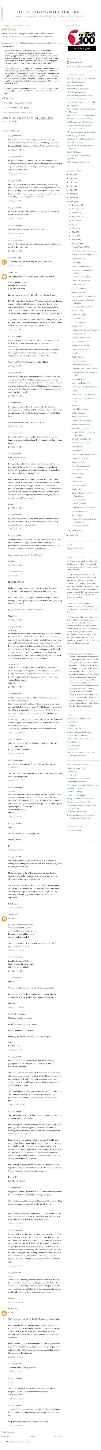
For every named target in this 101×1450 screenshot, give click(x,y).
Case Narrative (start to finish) (78, 718)
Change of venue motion (76, 782)
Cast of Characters (79, 500)
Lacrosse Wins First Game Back (84, 296)
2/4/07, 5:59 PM (15, 251)
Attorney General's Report (77, 768)
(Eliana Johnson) (79, 155)
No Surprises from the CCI (82, 307)
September (76, 216)
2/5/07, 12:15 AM (16, 1104)
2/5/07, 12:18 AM (16, 1181)
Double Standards (78, 322)
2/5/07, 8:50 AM (16, 1357)
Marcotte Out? (77, 450)
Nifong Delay (77, 326)
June (74, 228)
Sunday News (77, 489)
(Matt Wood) (81, 132)
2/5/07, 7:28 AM (16, 1266)
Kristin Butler (72, 722)
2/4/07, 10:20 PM (16, 850)
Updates (75, 391)
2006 (72, 535)
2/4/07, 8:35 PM (15, 447)
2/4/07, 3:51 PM (15, 174)
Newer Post (5, 1436)
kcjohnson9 (12, 258)
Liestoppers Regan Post (81, 383)
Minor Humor (77, 515)
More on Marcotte (79, 503)
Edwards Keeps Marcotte (81, 439)
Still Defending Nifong (80, 428)
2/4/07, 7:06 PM (15, 265)
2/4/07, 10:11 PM (16, 780)
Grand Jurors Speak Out (81, 466)
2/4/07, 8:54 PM (15, 508)
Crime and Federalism (75, 129)
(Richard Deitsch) (76, 82)
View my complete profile (80, 66)
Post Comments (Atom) (21, 1442)
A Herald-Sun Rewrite (80, 409)
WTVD (18, 37)
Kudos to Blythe (78, 379)
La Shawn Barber (73, 745)
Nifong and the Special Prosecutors (85, 330)
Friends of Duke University (77, 735)
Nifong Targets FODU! (81, 247)
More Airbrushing (79, 361)
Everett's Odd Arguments (81, 421)
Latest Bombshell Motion (81, 266)
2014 (72, 174)
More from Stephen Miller (82, 277)
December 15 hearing (75, 788)
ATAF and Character (79, 417)
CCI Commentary (78, 284)
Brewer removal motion (76, 795)
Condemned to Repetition (81, 365)
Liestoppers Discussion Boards (79, 732)
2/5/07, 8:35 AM (16, 1302)
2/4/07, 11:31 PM (16, 950)
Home (32, 1436)
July (74, 224)
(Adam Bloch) (82, 102)
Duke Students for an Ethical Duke (80, 739)
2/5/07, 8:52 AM (16, 1371)
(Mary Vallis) (77, 89)
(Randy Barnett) (81, 139)
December (76, 205)
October (75, 213)
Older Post (58, 1436)
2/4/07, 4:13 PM (15, 218)
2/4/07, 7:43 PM (15, 396)
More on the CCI (78, 258)
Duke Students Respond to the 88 (84, 454)
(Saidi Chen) (78, 162)
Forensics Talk (72, 749)
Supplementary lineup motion (78, 778)
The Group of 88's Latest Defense (85, 387)
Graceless (75, 353)
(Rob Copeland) (81, 115)
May (74, 232)
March (75, 240)
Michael (11, 272)
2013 (72, 178)
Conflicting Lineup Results (77, 755)
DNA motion (72, 771)
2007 (72, 201)
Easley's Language (79, 485)
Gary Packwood (14, 1014)
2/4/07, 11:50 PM (16, 1007)
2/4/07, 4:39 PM (15, 233)
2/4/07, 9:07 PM (15, 620)
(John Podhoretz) (79, 118)
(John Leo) (76, 99)
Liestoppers (71, 725)
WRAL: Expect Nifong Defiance (84, 255)
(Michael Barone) (79, 125)
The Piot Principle (79, 314)
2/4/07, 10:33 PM (16, 908)
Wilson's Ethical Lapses (81, 443)
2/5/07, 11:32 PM (16, 1398)
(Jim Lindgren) (80, 122)
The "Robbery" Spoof (80, 470)
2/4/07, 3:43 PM (15, 150)
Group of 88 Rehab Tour (81, 458)
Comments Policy (78, 318)
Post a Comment (7, 1432)
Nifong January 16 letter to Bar (79, 802)
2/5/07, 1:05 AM (16, 1223)
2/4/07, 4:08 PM (15, 201)
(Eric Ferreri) (74, 142)
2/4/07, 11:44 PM (16, 971)
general (13, 121)
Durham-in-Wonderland (50, 12)
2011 (72, 186)
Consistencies (77, 477)
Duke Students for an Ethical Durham (81, 752)
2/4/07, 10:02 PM (16, 732)
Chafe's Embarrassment (81, 281)
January (75, 530)
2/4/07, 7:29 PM (15, 330)
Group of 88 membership (76, 811)
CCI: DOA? (76, 262)
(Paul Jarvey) (80, 95)
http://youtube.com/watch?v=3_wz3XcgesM (25, 555)
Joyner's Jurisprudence (80, 345)
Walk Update (77, 481)
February (76, 243)
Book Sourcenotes (74, 830)
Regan (74, 405)
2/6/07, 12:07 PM (16, 1425)
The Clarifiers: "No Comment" (83, 394)
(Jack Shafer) (74, 152)
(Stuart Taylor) (75, 85)
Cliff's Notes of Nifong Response (84, 251)
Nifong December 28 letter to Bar (80, 798)
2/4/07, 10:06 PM (16, 753)
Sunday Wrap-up (78, 292)
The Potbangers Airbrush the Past (84, 368)
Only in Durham (78, 341)
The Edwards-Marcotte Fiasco (83, 507)
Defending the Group (80, 511)
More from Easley (79, 462)
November (76, 209)
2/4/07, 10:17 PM (16, 817)
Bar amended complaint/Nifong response (82, 785)
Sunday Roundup (78, 413)
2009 (72, 194)
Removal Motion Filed (80, 424)
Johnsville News (73, 742)
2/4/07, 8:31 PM (15, 426)
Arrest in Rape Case (79, 349)
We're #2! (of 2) (78, 311)
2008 (72, 198)
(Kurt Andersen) (81, 78)
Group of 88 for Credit (80, 526)
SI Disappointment (79, 334)
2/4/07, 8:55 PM (15, 529)
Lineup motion (72, 775)
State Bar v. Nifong (74, 792)
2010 (72, 190)
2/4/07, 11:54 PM (16, 1050)
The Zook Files (77, 446)
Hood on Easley (78, 473)
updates (25, 34)
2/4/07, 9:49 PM (15, 687)
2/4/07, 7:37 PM (15, 366)
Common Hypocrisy (79, 288)
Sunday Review (78, 357)
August (75, 220)
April (74, 236)
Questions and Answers (81, 338)
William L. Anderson (75, 728)
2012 (72, 182)
